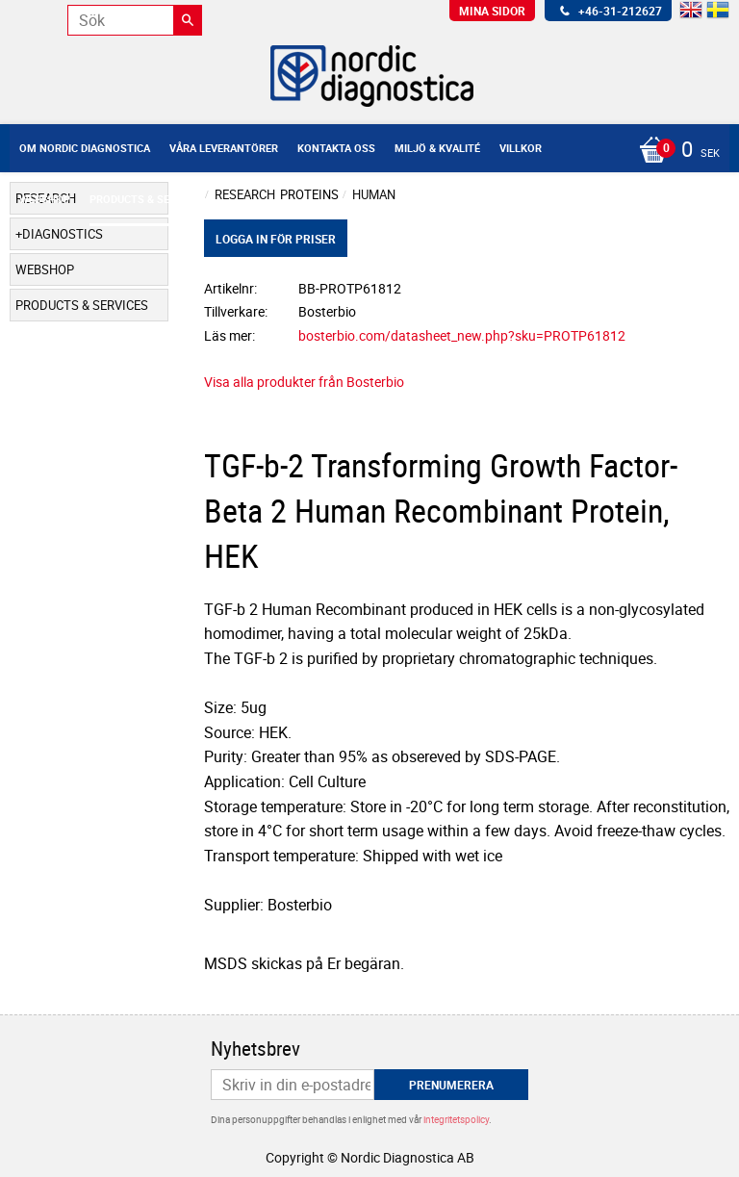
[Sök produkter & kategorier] (134, 20)
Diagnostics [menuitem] (62, 234)
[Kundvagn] (365, 151)
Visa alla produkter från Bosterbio (304, 381)
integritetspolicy (456, 1119)
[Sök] (187, 20)
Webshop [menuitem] (44, 199)
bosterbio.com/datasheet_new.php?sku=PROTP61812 (461, 335)
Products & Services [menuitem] (147, 199)
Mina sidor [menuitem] (492, 10)
